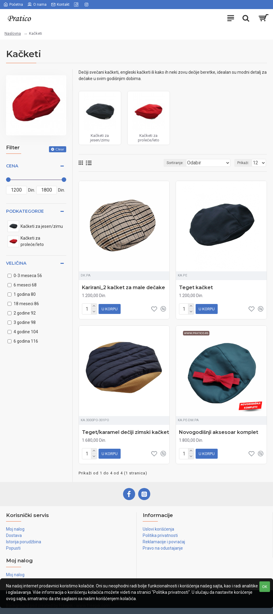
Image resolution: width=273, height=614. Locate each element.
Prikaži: (243, 163)
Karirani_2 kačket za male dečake (123, 287)
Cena (12, 166)
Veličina (16, 263)
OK (264, 586)
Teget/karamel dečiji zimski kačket (125, 431)
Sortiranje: (175, 163)
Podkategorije (25, 211)
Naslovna (13, 33)
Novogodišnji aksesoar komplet (218, 431)
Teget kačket (196, 287)
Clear (59, 149)
